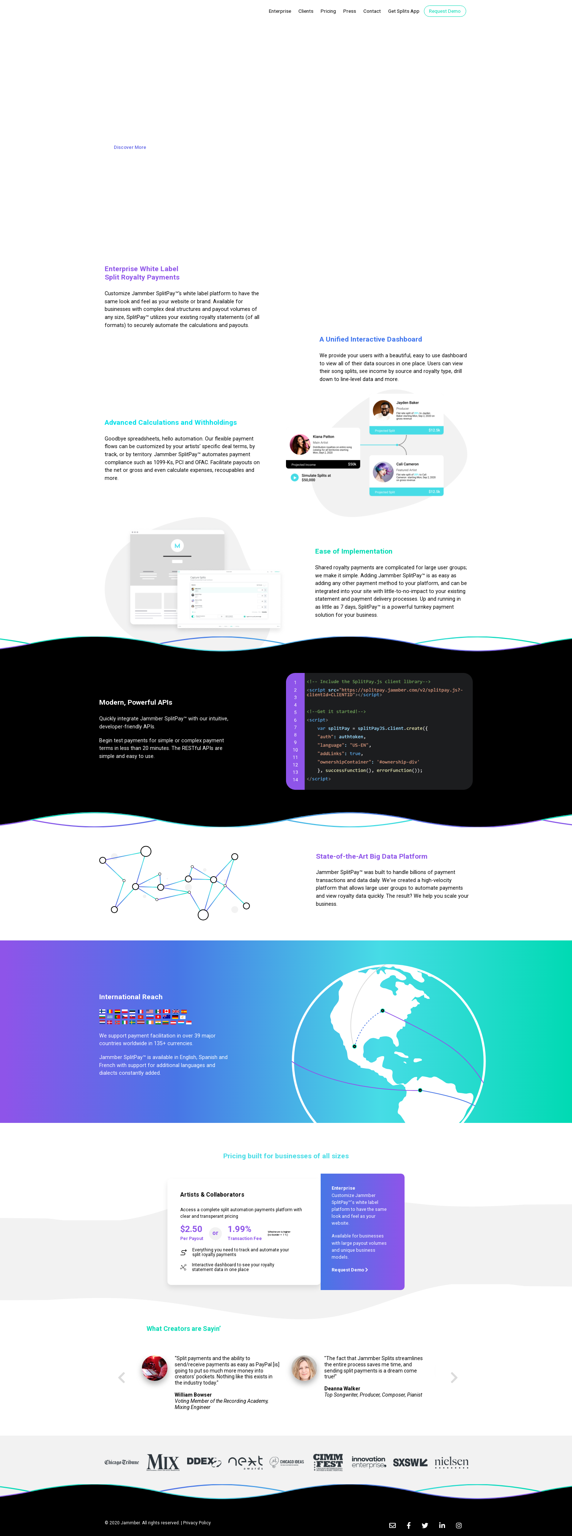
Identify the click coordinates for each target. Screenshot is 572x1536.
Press (349, 11)
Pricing (328, 11)
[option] (211, 1385)
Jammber (130, 1522)
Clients (305, 11)
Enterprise (281, 11)
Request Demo (445, 11)
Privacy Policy (197, 1522)
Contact (372, 11)
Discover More (130, 147)
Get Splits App (404, 11)
